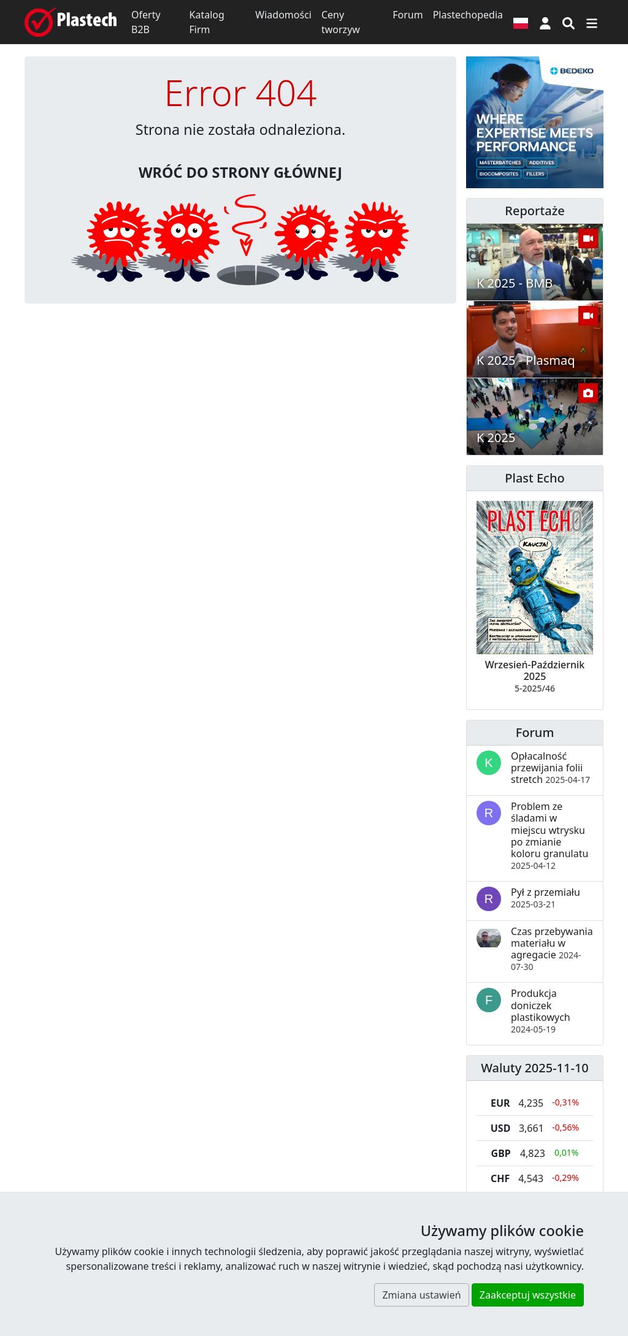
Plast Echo (534, 478)
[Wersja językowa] (521, 22)
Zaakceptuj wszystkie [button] (528, 1295)
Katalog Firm (207, 22)
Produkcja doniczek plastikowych (540, 1011)
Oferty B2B (146, 22)
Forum (407, 14)
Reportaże (534, 210)
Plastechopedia (468, 14)
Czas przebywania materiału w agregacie (552, 949)
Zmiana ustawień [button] (421, 1295)
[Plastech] (71, 22)
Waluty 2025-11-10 (535, 1067)
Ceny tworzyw (340, 22)
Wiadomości (283, 14)
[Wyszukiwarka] (568, 22)
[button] (545, 22)
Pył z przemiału (545, 897)
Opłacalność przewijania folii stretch (550, 767)
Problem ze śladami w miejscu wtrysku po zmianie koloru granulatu (549, 835)
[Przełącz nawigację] (591, 22)
